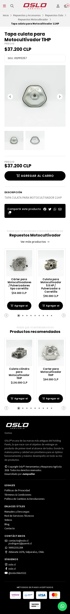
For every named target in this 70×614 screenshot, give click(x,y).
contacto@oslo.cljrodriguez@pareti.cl (18, 542)
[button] (9, 212)
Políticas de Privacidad (17, 490)
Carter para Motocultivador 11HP (51, 372)
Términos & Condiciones (17, 494)
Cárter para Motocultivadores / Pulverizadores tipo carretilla (19, 284)
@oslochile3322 (15, 573)
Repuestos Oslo (54, 15)
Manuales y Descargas (16, 511)
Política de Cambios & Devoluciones (24, 498)
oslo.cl (10, 564)
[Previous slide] (10, 96)
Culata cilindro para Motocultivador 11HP (19, 374)
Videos (8, 520)
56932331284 (13, 547)
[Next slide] (60, 96)
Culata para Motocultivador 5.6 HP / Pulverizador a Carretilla (51, 286)
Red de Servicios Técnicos (19, 515)
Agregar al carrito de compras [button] (19, 307)
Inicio (6, 15)
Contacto (9, 528)
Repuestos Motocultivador (33, 19)
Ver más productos (35, 242)
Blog (7, 524)
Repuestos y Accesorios (27, 15)
